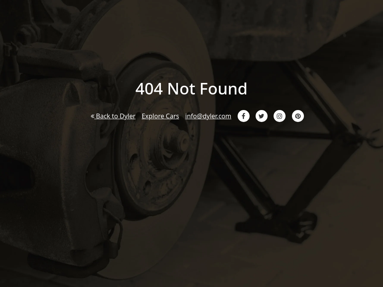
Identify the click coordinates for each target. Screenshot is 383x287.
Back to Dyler (113, 116)
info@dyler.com (208, 116)
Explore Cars (160, 116)
